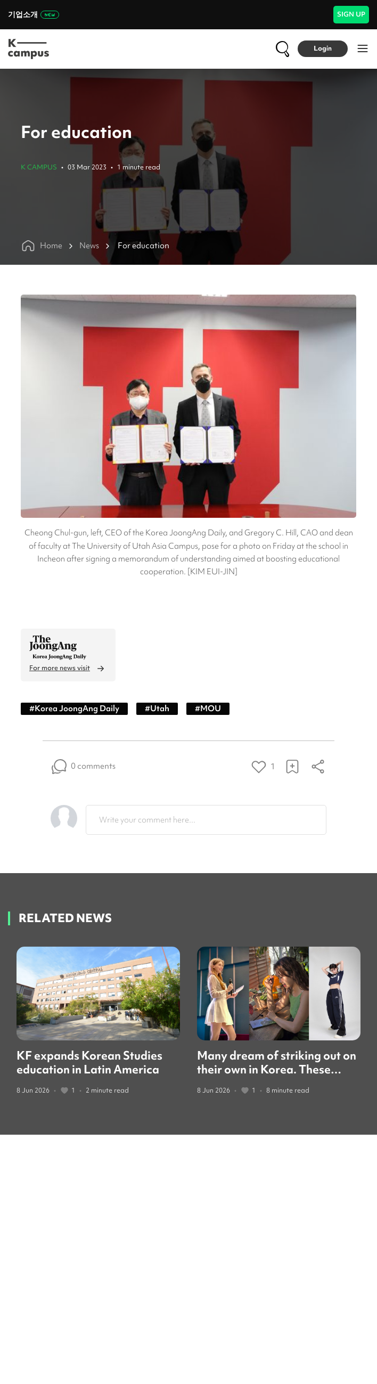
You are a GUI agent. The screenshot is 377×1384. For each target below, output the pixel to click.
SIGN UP (351, 14)
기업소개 (33, 14)
